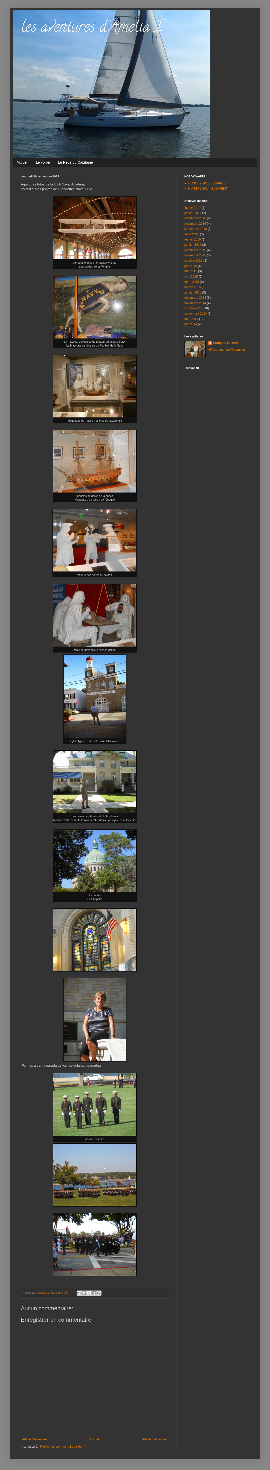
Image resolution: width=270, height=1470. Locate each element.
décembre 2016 (195, 218)
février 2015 (192, 287)
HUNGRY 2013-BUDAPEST (207, 183)
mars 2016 (191, 234)
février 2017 (192, 208)
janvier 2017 (192, 213)
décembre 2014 (195, 298)
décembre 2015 (195, 250)
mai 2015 (190, 271)
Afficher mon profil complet (226, 349)
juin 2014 (190, 324)
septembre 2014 (195, 313)
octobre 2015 (193, 260)
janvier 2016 (192, 245)
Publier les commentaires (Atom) (62, 1446)
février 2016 (192, 239)
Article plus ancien (154, 1439)
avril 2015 (191, 276)
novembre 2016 (195, 223)
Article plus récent (34, 1439)
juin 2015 (190, 266)
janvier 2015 (192, 292)
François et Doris (226, 343)
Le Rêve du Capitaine (75, 162)
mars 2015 (191, 282)
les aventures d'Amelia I (91, 28)
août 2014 (191, 319)
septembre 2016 (195, 229)
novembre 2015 (195, 255)
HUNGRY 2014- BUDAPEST (208, 188)
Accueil (22, 162)
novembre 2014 (195, 303)
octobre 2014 (193, 308)
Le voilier (43, 162)
